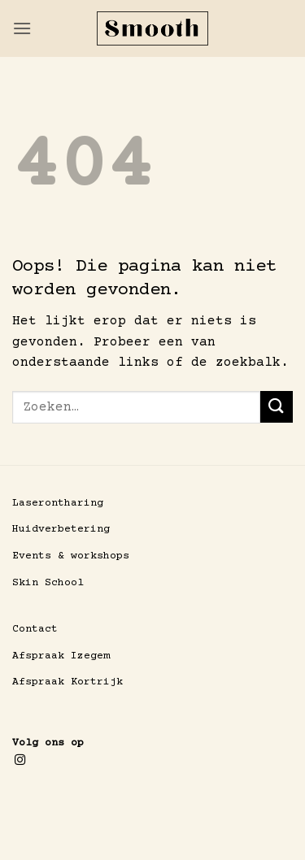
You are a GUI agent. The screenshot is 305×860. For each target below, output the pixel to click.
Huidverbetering (61, 529)
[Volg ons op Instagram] (20, 760)
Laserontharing (57, 503)
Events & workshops (70, 556)
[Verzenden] (276, 407)
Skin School (48, 583)
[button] (22, 28)
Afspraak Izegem (61, 656)
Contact (35, 629)
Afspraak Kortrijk (67, 682)
